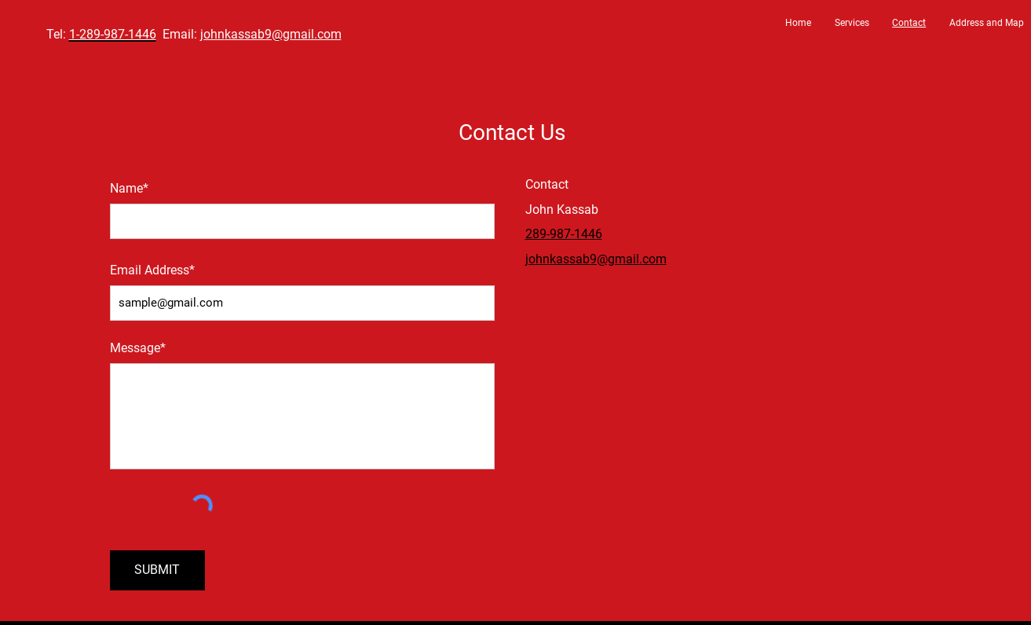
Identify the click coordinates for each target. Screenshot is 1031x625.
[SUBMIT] (157, 570)
